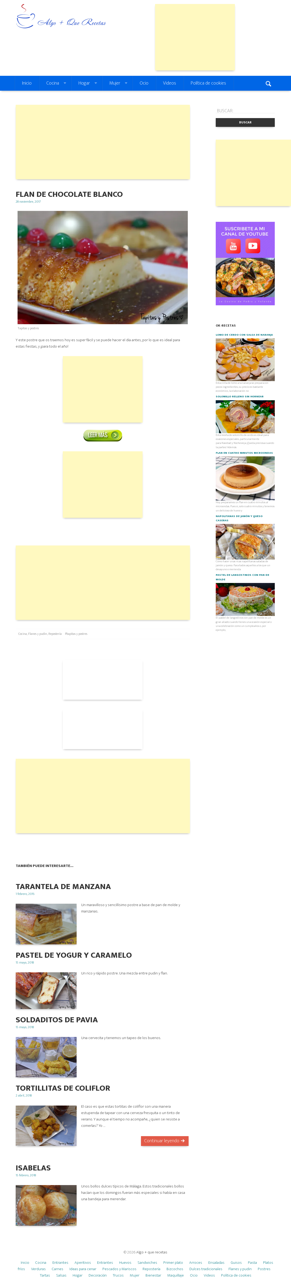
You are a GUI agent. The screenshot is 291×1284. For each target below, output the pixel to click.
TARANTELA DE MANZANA (63, 886)
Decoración (98, 1275)
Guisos (236, 1262)
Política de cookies (208, 83)
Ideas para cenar (82, 1269)
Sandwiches (147, 1262)
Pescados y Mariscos (119, 1269)
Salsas (61, 1275)
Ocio (144, 83)
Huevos (125, 1262)
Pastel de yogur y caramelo (74, 955)
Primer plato (173, 1262)
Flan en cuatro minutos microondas (244, 453)
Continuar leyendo (161, 1141)
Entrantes (60, 1262)
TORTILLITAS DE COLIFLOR (63, 1088)
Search (269, 83)
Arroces (195, 1262)
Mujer (114, 83)
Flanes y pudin (37, 633)
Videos (169, 83)
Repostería (55, 633)
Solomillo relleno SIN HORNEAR (240, 396)
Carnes (57, 1269)
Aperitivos (82, 1262)
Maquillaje (175, 1275)
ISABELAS (33, 1168)
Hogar (84, 83)
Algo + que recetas (151, 1252)
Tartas (45, 1275)
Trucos (118, 1275)
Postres (264, 1269)
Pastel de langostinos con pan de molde (242, 577)
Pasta (252, 1262)
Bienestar (153, 1275)
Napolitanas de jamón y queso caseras (239, 518)
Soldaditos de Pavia (57, 1020)
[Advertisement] (195, 37)
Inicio (27, 83)
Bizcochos (175, 1269)
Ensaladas (216, 1262)
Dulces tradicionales (205, 1269)
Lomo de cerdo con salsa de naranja (244, 334)
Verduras (38, 1269)
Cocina (52, 83)
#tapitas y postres (76, 633)
